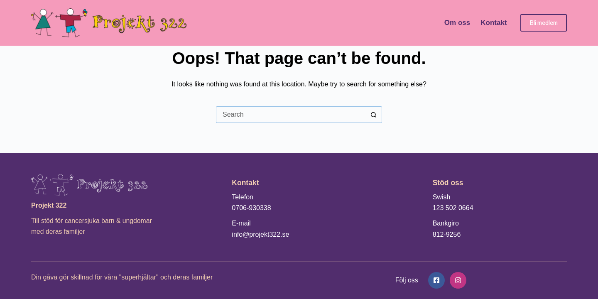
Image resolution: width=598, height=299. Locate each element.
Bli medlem (543, 22)
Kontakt (493, 23)
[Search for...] (290, 114)
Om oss (457, 23)
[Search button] (373, 114)
